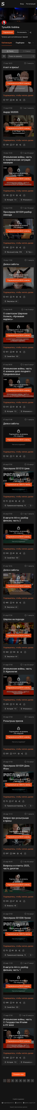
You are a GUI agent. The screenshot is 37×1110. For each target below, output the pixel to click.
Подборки (20, 43)
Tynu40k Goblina (10, 27)
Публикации (7, 43)
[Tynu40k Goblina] (4, 22)
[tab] (7, 43)
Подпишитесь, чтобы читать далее (18, 95)
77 (28, 1080)
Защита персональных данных (18, 1107)
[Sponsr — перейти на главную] (3, 4)
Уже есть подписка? (18, 88)
